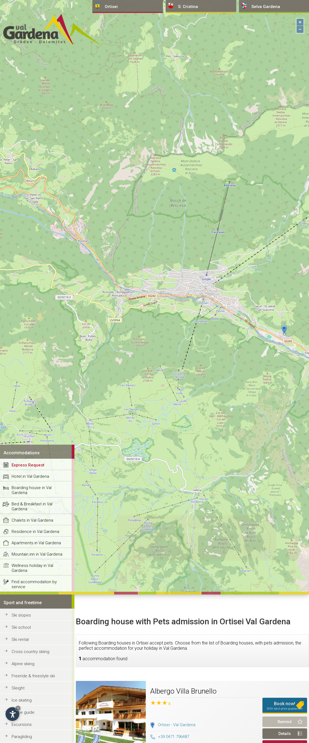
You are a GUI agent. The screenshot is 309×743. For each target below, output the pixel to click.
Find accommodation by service (34, 584)
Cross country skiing (30, 651)
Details (284, 733)
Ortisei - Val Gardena (176, 724)
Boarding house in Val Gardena (32, 490)
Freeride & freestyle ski (33, 675)
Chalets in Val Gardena (32, 520)
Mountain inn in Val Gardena (37, 554)
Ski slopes (21, 615)
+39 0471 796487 (169, 736)
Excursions (22, 724)
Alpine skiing (23, 663)
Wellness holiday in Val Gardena (32, 568)
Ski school (21, 627)
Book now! (284, 705)
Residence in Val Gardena (35, 531)
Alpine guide (23, 712)
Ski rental (20, 639)
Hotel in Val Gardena (30, 476)
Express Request (28, 465)
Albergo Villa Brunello (183, 691)
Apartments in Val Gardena (36, 542)
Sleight (18, 688)
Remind (285, 722)
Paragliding (22, 736)
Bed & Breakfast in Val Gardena (32, 506)
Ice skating (22, 700)
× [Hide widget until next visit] (18, 708)
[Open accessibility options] (12, 714)
